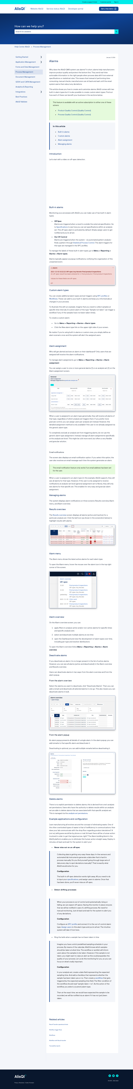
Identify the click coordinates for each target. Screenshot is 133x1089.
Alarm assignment (65, 140)
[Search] (116, 31)
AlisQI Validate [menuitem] (21, 102)
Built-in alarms (63, 132)
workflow (99, 978)
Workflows (53, 299)
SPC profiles (102, 296)
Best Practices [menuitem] (21, 97)
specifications (72, 879)
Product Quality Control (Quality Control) (74, 111)
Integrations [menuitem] (20, 92)
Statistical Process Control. (84, 243)
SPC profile (72, 924)
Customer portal (105, 2)
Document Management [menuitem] (25, 77)
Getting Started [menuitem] (22, 57)
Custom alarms (64, 136)
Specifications (62, 227)
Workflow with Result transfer (57, 1040)
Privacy (16, 1082)
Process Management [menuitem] (24, 72)
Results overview (59, 515)
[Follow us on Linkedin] (109, 1075)
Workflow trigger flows (55, 1030)
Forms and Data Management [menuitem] (27, 67)
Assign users (66, 927)
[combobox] (65, 31)
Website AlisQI (36, 9)
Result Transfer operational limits (58, 1024)
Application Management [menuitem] (26, 62)
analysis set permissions (78, 813)
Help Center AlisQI (22, 47)
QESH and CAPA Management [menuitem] (28, 82)
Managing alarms (65, 144)
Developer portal (75, 9)
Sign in (116, 2)
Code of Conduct (29, 1082)
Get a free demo (108, 9)
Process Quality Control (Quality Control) (74, 115)
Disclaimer (21, 1082)
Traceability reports (54, 1046)
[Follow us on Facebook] (117, 1075)
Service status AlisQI (56, 9)
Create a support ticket (89, 2)
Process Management (42, 47)
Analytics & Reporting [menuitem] (24, 87)
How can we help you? (29, 26)
